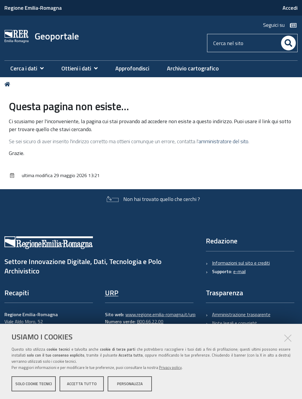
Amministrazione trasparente (241, 314)
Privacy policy (170, 367)
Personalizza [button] (130, 384)
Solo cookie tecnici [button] (33, 384)
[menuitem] (30, 68)
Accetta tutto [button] (82, 384)
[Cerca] (288, 43)
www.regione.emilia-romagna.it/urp (160, 314)
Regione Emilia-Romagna (33, 8)
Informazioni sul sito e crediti (241, 262)
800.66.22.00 (150, 321)
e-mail (239, 271)
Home (8, 84)
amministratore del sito (223, 141)
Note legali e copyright (234, 323)
